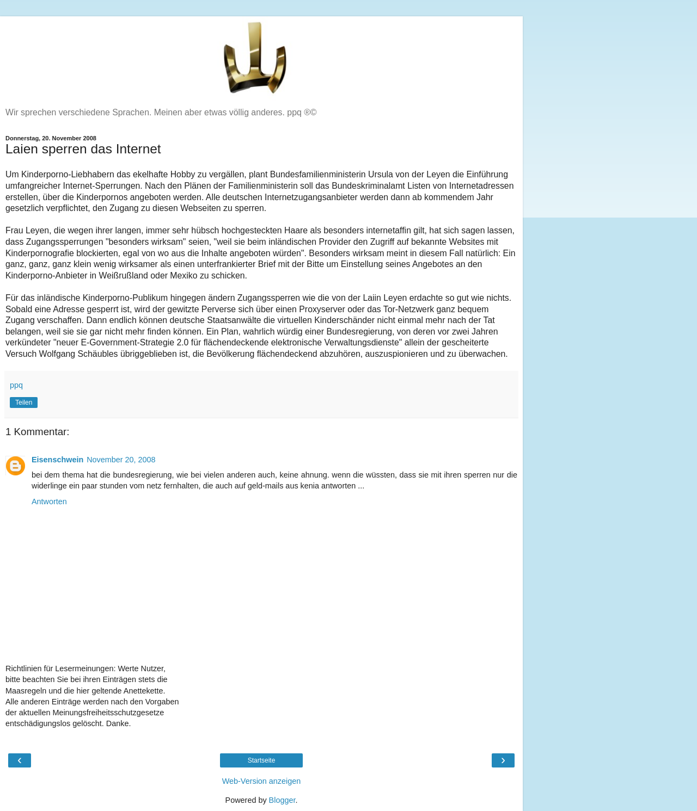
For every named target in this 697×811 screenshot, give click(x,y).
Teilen (23, 402)
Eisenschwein (57, 459)
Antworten (49, 501)
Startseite (262, 760)
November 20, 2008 (121, 459)
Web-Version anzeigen (261, 781)
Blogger (282, 800)
